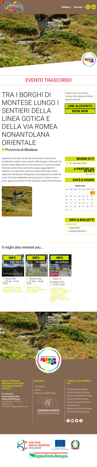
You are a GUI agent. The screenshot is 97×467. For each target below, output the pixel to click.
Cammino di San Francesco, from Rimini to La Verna (13, 289)
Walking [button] (67, 7)
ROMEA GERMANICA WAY (60, 272)
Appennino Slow (13, 273)
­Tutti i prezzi (90, 174)
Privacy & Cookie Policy (45, 393)
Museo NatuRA (36, 273)
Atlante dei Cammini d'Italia (79, 395)
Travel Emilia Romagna (77, 399)
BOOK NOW (80, 111)
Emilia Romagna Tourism (78, 392)
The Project (39, 386)
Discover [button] (79, 7)
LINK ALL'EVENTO (80, 106)
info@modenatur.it (78, 231)
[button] (88, 7)
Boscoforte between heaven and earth (36, 289)
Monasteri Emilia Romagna (79, 408)
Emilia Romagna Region (77, 389)
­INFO (12, 258)
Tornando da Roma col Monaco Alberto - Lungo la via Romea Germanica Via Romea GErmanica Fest (60, 295)
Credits (37, 390)
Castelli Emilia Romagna (77, 411)
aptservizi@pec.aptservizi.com (17, 406)
